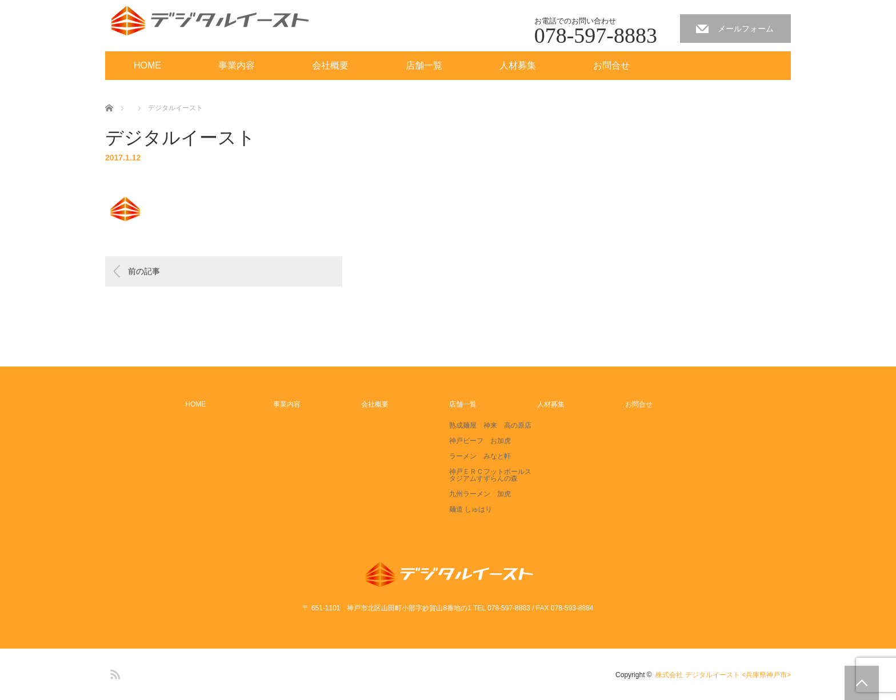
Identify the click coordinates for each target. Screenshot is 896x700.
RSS (113, 672)
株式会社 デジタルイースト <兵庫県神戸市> (723, 675)
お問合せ (611, 65)
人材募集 (517, 65)
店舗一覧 (424, 65)
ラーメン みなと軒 (480, 456)
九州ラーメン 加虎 (480, 493)
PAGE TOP (862, 683)
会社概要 (330, 65)
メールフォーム (746, 28)
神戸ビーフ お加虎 (480, 440)
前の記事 (144, 271)
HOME (147, 65)
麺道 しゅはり (470, 509)
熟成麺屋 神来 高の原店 (490, 425)
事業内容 (236, 65)
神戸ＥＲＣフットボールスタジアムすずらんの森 (490, 475)
